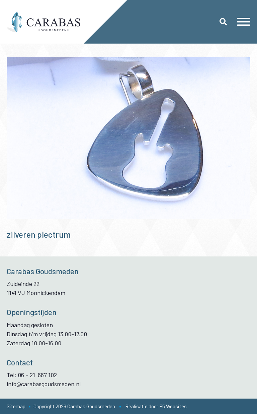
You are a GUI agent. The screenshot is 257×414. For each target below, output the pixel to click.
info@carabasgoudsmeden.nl (44, 384)
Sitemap (16, 406)
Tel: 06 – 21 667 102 (32, 374)
